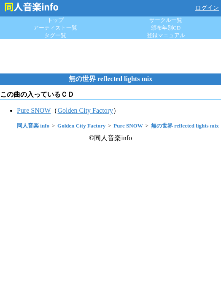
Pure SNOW (34, 110)
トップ (55, 20)
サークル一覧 (165, 20)
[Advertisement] (110, 56)
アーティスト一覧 (55, 27)
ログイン (207, 8)
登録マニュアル (166, 35)
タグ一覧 (55, 35)
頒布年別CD (166, 27)
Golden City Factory (85, 110)
